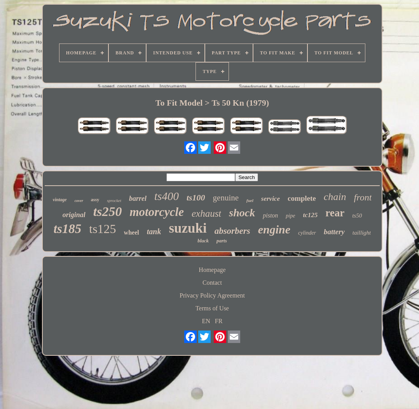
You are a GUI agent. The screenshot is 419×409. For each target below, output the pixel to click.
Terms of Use (212, 308)
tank (154, 231)
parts (221, 241)
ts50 (357, 215)
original (74, 215)
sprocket (114, 200)
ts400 (166, 196)
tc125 (310, 215)
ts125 (102, 229)
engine (274, 229)
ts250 (107, 211)
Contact (212, 282)
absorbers (232, 231)
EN (206, 321)
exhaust (206, 213)
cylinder (307, 233)
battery (334, 232)
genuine (226, 197)
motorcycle (156, 212)
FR (219, 321)
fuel (249, 200)
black (203, 241)
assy (95, 199)
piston (270, 215)
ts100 (196, 197)
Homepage (212, 269)
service (270, 198)
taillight (362, 233)
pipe (290, 216)
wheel (131, 232)
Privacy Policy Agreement (212, 295)
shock (242, 213)
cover (79, 200)
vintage (60, 199)
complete (302, 198)
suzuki (187, 228)
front (363, 197)
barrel (138, 198)
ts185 (68, 229)
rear (334, 213)
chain (335, 196)
